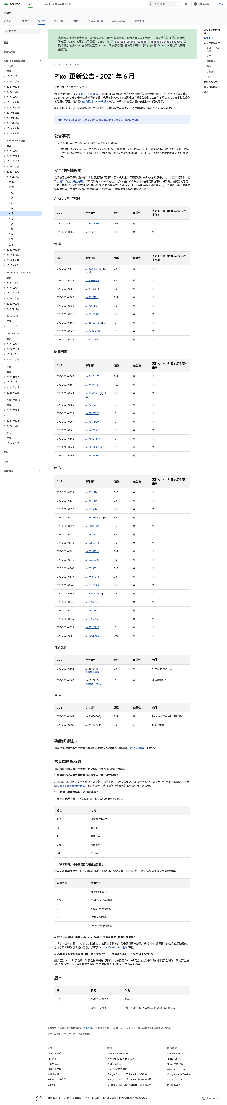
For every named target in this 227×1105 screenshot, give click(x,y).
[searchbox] (22, 31)
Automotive (119, 20)
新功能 (7, 20)
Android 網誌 (114, 1063)
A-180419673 (92, 526)
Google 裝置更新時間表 (71, 785)
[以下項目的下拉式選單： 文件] (37, 4)
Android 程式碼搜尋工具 (58, 3)
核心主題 (59, 20)
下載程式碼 (53, 1063)
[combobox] (164, 4)
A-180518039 (92, 635)
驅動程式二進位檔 (57, 1079)
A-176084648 (92, 438)
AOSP (57, 64)
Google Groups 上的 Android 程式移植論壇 (129, 1084)
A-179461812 (91, 297)
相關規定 (52, 1058)
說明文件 (9, 13)
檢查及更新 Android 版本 (94, 101)
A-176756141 (91, 509)
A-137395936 (92, 268)
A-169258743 (92, 543)
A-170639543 (92, 280)
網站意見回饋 (109, 1098)
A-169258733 (92, 568)
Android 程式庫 (55, 1053)
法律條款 (76, 1098)
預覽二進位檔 (54, 1069)
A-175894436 (92, 455)
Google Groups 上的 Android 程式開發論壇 (129, 1079)
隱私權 (95, 1098)
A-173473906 (92, 413)
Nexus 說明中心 (175, 1063)
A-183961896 (91, 619)
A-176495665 (92, 393)
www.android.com (176, 1069)
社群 (66, 1098)
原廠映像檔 (53, 1074)
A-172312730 (92, 421)
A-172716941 (91, 404)
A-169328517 (91, 534)
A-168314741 (91, 492)
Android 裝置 (96, 20)
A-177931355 (91, 339)
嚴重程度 (77, 181)
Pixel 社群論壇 (136, 748)
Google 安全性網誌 (117, 1069)
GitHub (51, 1084)
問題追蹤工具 (174, 1084)
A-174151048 (92, 576)
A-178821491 (92, 517)
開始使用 (24, 20)
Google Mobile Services (179, 1074)
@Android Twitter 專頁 (118, 1053)
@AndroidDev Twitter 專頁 (121, 1058)
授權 (87, 1098)
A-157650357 (92, 585)
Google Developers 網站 (96, 119)
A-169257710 (92, 551)
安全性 (75, 64)
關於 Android (54, 1098)
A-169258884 (92, 559)
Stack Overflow (175, 1079)
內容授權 (87, 1028)
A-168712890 (92, 610)
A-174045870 (92, 331)
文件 (66, 64)
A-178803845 (92, 314)
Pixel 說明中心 (174, 1058)
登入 (221, 3)
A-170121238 (92, 305)
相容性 (76, 20)
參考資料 (139, 20)
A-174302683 (92, 430)
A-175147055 (92, 223)
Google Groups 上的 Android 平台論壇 (127, 1074)
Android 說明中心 (176, 1053)
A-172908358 (92, 447)
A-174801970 (92, 376)
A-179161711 (91, 232)
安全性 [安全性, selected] (41, 20)
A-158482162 (92, 322)
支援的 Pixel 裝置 (88, 94)
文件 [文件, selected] (30, 3)
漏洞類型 (64, 181)
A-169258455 (92, 602)
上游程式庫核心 (93, 672)
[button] (19, 51)
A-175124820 (92, 627)
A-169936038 (92, 593)
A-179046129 (92, 384)
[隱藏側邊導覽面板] (39, 1099)
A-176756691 (91, 500)
